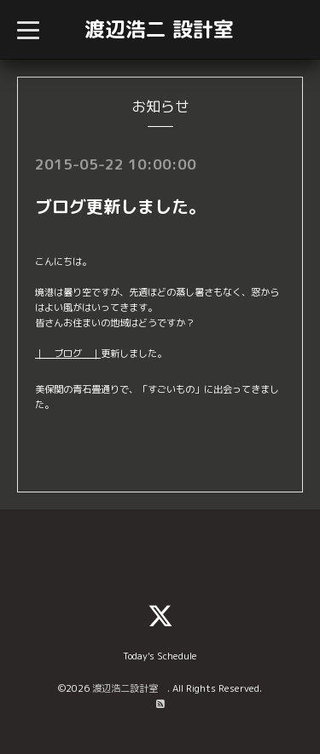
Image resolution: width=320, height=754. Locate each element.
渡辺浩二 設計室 (159, 28)
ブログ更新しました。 (120, 206)
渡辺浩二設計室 (129, 688)
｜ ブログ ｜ (68, 353)
